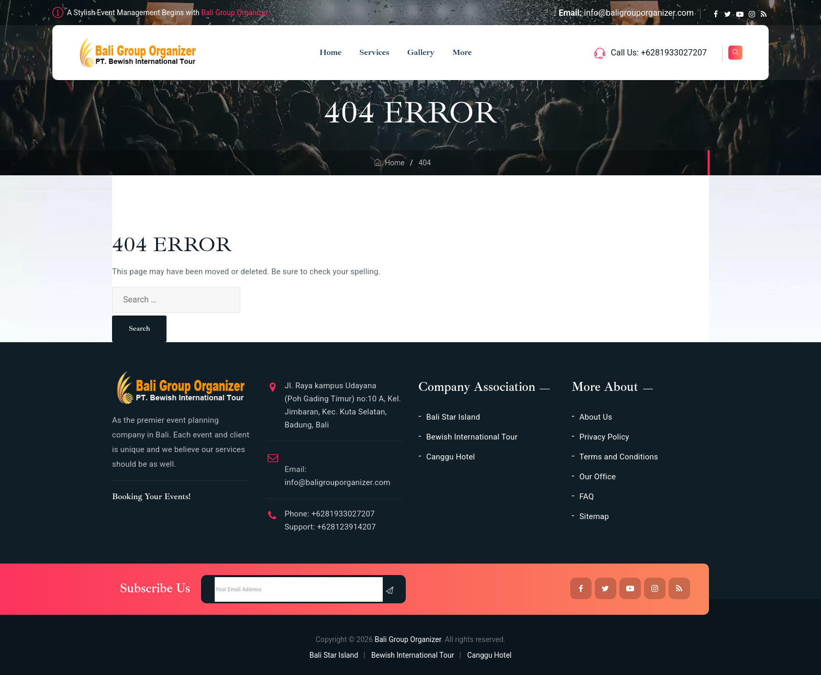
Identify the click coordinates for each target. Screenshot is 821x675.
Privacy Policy (604, 437)
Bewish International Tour (471, 437)
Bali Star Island (453, 417)
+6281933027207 (342, 514)
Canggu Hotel (450, 457)
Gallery (415, 52)
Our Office (598, 476)
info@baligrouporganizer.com (639, 13)
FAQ (587, 496)
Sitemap (594, 516)
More (457, 52)
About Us (596, 417)
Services (369, 52)
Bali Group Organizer (235, 12)
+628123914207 (345, 527)
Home (325, 52)
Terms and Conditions (619, 457)
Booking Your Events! (151, 496)
